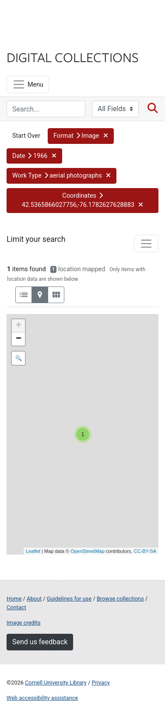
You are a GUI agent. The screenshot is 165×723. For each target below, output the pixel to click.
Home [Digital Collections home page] (14, 598)
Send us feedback (39, 642)
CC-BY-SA (144, 551)
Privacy (100, 682)
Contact (16, 607)
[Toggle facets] (146, 243)
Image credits (24, 622)
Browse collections (120, 598)
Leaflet (33, 551)
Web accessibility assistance (42, 698)
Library (33, 40)
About (34, 598)
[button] (81, 136)
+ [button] (18, 325)
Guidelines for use (69, 598)
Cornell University (50, 17)
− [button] (18, 339)
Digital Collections (73, 57)
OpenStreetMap (87, 551)
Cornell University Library (56, 682)
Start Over (26, 136)
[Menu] (28, 84)
